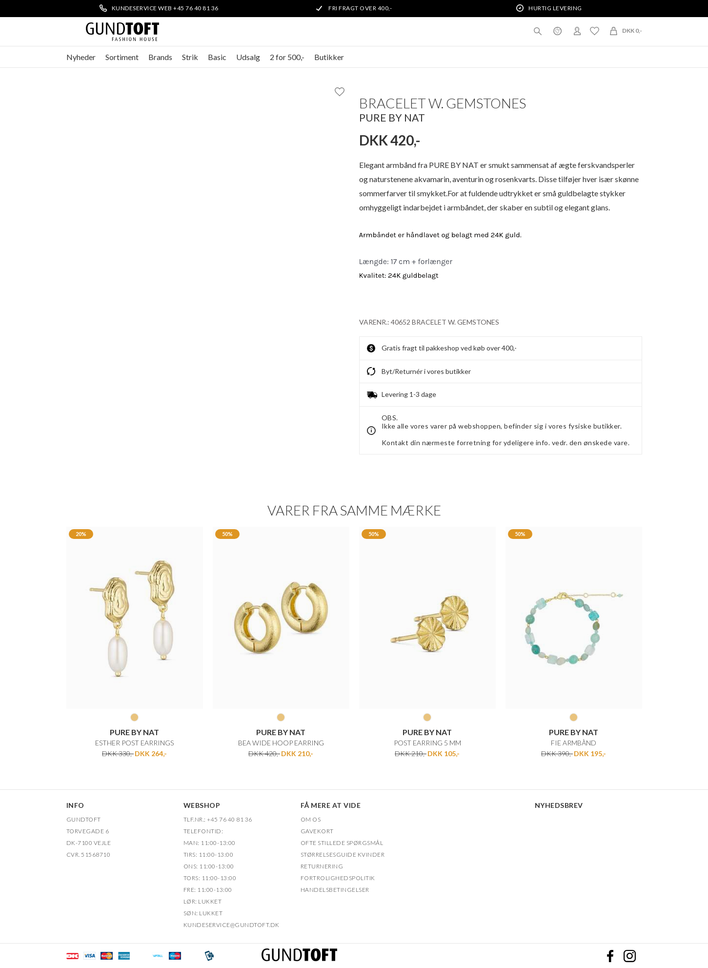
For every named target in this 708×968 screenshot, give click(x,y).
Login (577, 30)
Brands (160, 57)
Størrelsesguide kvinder (343, 854)
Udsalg (248, 57)
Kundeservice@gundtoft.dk (231, 924)
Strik (190, 57)
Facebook (610, 955)
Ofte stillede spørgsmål (342, 842)
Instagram (630, 955)
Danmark (558, 30)
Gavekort (317, 831)
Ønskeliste (594, 30)
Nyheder (81, 57)
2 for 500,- (287, 57)
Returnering (322, 866)
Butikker (329, 57)
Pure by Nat (392, 117)
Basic (217, 57)
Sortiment (122, 57)
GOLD (134, 717)
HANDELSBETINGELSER (335, 889)
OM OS (311, 819)
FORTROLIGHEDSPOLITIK (338, 878)
